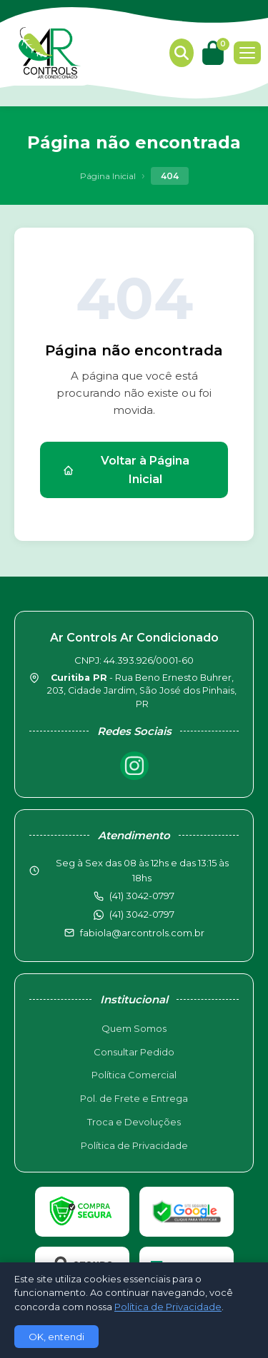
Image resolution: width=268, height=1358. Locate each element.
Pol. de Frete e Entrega (134, 1098)
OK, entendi (56, 1336)
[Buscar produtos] (181, 53)
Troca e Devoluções (134, 1122)
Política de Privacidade (134, 1145)
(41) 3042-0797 (141, 914)
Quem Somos (134, 1028)
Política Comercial (134, 1074)
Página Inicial (108, 176)
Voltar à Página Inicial (126, 470)
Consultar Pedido (134, 1052)
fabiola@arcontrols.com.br (142, 932)
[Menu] (247, 52)
